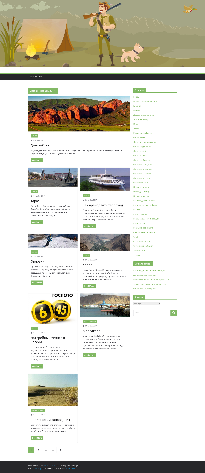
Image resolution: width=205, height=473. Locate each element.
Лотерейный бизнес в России (48, 340)
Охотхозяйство (140, 182)
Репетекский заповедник (50, 419)
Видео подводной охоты (145, 101)
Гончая (136, 110)
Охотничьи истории (143, 169)
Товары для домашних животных (149, 284)
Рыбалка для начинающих (146, 218)
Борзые (136, 96)
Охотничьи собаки (142, 173)
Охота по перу (140, 155)
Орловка (37, 261)
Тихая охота (139, 250)
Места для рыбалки (142, 133)
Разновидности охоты (144, 200)
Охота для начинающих (144, 142)
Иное (135, 124)
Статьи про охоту (141, 241)
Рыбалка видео (140, 214)
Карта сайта (36, 76)
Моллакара (91, 331)
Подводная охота (141, 187)
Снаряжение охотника (144, 232)
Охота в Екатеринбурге (144, 288)
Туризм (136, 255)
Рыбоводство (139, 223)
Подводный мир (141, 191)
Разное (34, 136)
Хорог (87, 265)
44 (53, 450)
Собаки (136, 236)
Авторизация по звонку (144, 275)
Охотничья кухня (141, 178)
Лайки (136, 128)
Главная (137, 105)
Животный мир (140, 119)
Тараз (35, 201)
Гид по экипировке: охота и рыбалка (151, 279)
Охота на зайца (140, 151)
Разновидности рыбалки (145, 205)
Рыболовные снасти (143, 227)
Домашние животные (143, 115)
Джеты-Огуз (40, 145)
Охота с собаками (141, 160)
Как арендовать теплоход (103, 205)
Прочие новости (90, 321)
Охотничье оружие (142, 164)
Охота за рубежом (142, 146)
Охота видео (139, 137)
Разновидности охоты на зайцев (149, 270)
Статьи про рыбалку (143, 245)
